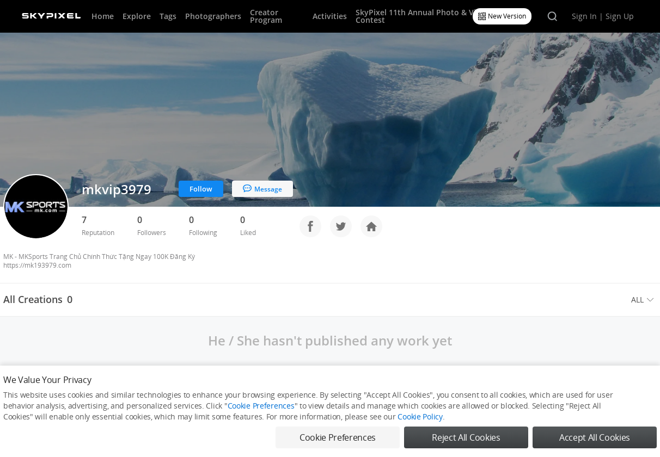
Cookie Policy (420, 416)
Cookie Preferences (261, 405)
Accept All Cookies (594, 437)
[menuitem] (644, 300)
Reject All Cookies (466, 437)
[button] (644, 299)
